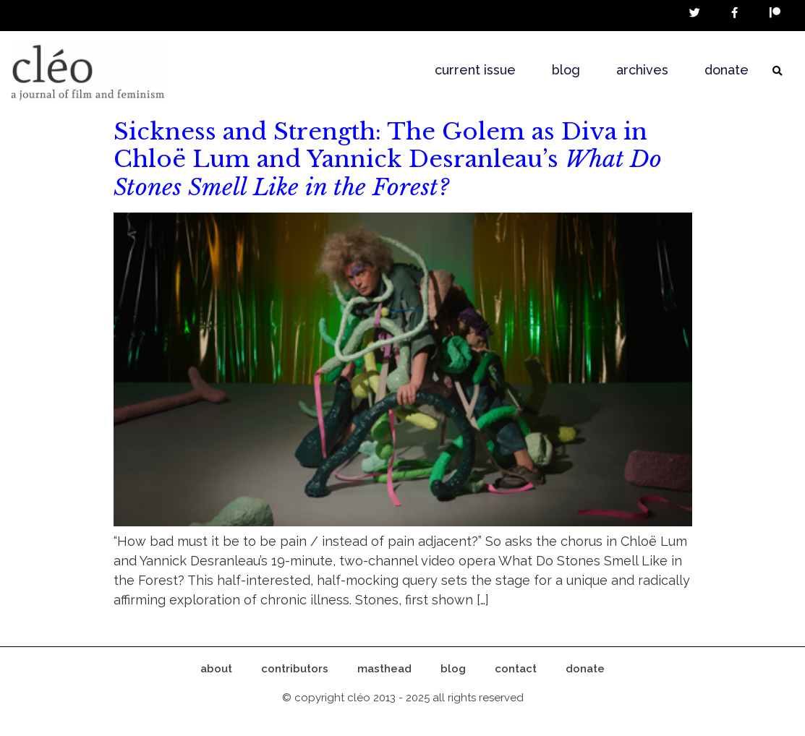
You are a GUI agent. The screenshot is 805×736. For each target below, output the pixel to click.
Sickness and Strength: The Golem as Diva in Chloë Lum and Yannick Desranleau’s (388, 159)
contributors (294, 668)
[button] (777, 71)
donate (726, 69)
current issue (475, 69)
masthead (384, 668)
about (216, 668)
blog (566, 69)
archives (642, 69)
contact (516, 668)
